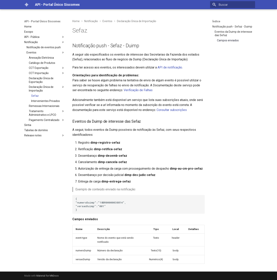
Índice (216, 21)
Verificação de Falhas (138, 90)
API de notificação (170, 67)
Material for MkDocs (47, 275)
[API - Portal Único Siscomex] (26, 4)
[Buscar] (232, 4)
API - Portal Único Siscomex (42, 21)
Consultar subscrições (172, 110)
